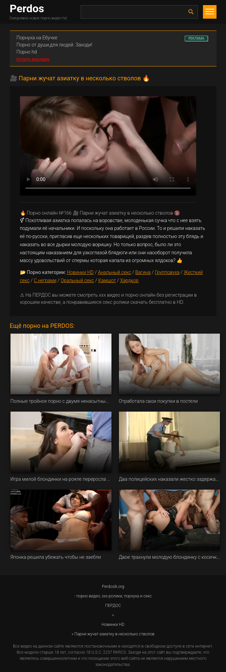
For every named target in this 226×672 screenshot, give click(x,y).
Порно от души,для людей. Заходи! (55, 44)
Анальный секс (114, 272)
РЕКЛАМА (196, 38)
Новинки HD (80, 272)
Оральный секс (77, 280)
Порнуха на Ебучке (37, 37)
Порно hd (27, 52)
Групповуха (167, 272)
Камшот (107, 280)
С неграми (45, 280)
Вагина (142, 272)
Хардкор (129, 280)
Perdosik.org (113, 586)
